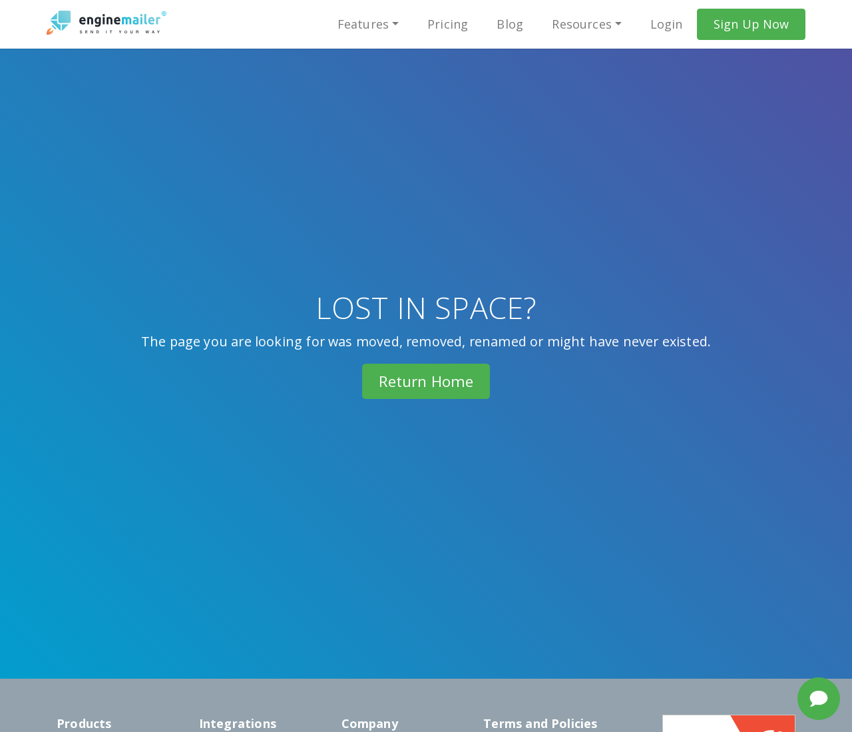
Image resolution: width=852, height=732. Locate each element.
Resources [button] (582, 24)
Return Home (426, 381)
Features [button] (363, 24)
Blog (510, 24)
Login (666, 24)
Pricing (447, 24)
